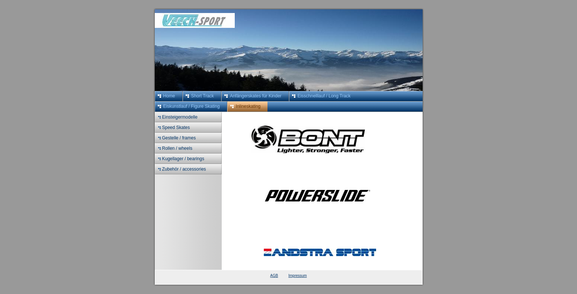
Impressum (297, 276)
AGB (274, 276)
